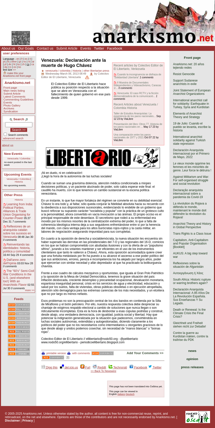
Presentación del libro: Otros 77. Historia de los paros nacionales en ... (138, 125)
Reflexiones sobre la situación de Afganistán (188, 265)
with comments (78, 353)
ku (18, 64)
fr (22, 59)
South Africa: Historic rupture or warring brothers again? (192, 281)
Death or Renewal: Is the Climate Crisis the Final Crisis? (189, 313)
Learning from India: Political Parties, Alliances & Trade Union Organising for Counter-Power (18, 211)
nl (29, 61)
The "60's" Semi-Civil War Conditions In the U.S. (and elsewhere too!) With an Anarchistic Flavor (18, 277)
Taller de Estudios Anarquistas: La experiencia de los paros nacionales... (135, 115)
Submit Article (67, 48)
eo (15, 67)
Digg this (49, 367)
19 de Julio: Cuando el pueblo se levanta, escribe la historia (192, 127)
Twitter (99, 48)
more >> (29, 290)
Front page (10, 87)
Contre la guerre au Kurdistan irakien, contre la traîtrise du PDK (190, 336)
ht (14, 64)
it (30, 59)
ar (33, 61)
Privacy (27, 420)
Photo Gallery (11, 105)
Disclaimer (12, 420)
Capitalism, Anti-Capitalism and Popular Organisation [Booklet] (190, 243)
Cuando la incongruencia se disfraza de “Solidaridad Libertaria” (137, 76)
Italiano (121, 394)
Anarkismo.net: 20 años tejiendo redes (188, 65)
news (192, 351)
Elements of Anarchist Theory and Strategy (187, 115)
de (9, 64)
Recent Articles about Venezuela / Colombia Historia (136, 106)
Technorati (118, 367)
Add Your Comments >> (145, 353)
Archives (8, 108)
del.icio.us (69, 367)
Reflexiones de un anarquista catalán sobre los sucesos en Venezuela (17, 232)
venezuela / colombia (57, 70)
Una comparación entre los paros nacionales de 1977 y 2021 (132, 136)
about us (7, 145)
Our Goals (26, 48)
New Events (13, 154)
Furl (85, 367)
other (14, 61)
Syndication (10, 111)
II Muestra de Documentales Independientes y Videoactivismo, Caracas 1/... (137, 85)
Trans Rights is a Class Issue (192, 233)
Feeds (18, 299)
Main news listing (14, 90)
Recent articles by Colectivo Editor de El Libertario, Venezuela (138, 67)
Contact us (45, 48)
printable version (54, 353)
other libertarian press (96, 70)
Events (85, 48)
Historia (19, 181)
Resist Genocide (184, 74)
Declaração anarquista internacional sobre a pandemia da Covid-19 (188, 193)
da (5, 67)
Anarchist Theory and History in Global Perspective (192, 225)
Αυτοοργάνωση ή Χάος (188, 273)
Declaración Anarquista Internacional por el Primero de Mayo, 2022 (191, 153)
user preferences (16, 53)
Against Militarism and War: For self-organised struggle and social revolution (191, 180)
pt (4, 61)
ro (10, 67)
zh (23, 64)
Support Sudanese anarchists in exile (185, 82)
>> (14, 69)
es (26, 59)
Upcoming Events (18, 174)
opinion (192, 359)
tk (8, 61)
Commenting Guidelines (18, 99)
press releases (192, 367)
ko (19, 67)
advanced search (13, 138)
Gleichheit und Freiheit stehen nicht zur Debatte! (189, 324)
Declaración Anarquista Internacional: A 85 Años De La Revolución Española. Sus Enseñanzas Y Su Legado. (191, 296)
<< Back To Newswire (103, 370)
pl (5, 64)
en (17, 59)
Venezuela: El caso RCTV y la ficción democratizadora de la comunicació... (136, 94)
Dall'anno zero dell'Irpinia (14, 261)
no (24, 61)
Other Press (13, 195)
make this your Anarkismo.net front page (17, 74)
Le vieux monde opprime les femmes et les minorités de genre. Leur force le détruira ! (192, 167)
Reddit (99, 367)
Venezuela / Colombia (18, 158)
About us (8, 48)
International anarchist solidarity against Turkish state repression (189, 140)
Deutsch (130, 394)
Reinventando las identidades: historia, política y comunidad (16, 248)
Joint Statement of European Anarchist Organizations (192, 92)
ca (32, 64)
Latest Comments (14, 96)
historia (77, 70)
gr (20, 61)
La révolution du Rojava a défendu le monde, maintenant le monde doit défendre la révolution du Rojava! (190, 210)
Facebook (114, 48)
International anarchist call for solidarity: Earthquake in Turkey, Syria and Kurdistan (191, 104)
